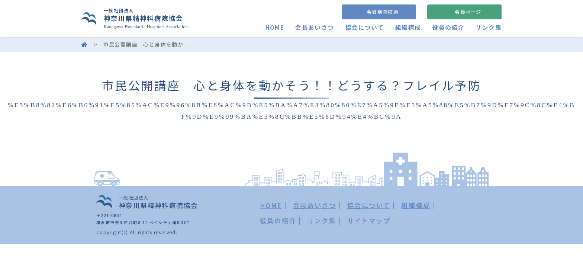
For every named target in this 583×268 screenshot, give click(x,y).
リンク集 (489, 27)
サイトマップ (368, 220)
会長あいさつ (314, 27)
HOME (274, 27)
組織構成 (408, 27)
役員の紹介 (448, 27)
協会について (364, 27)
